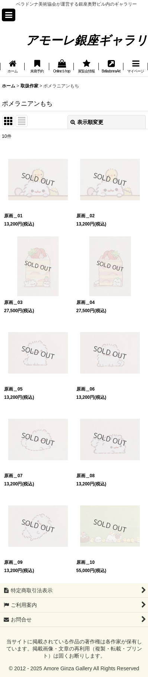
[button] (8, 15)
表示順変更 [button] (86, 122)
